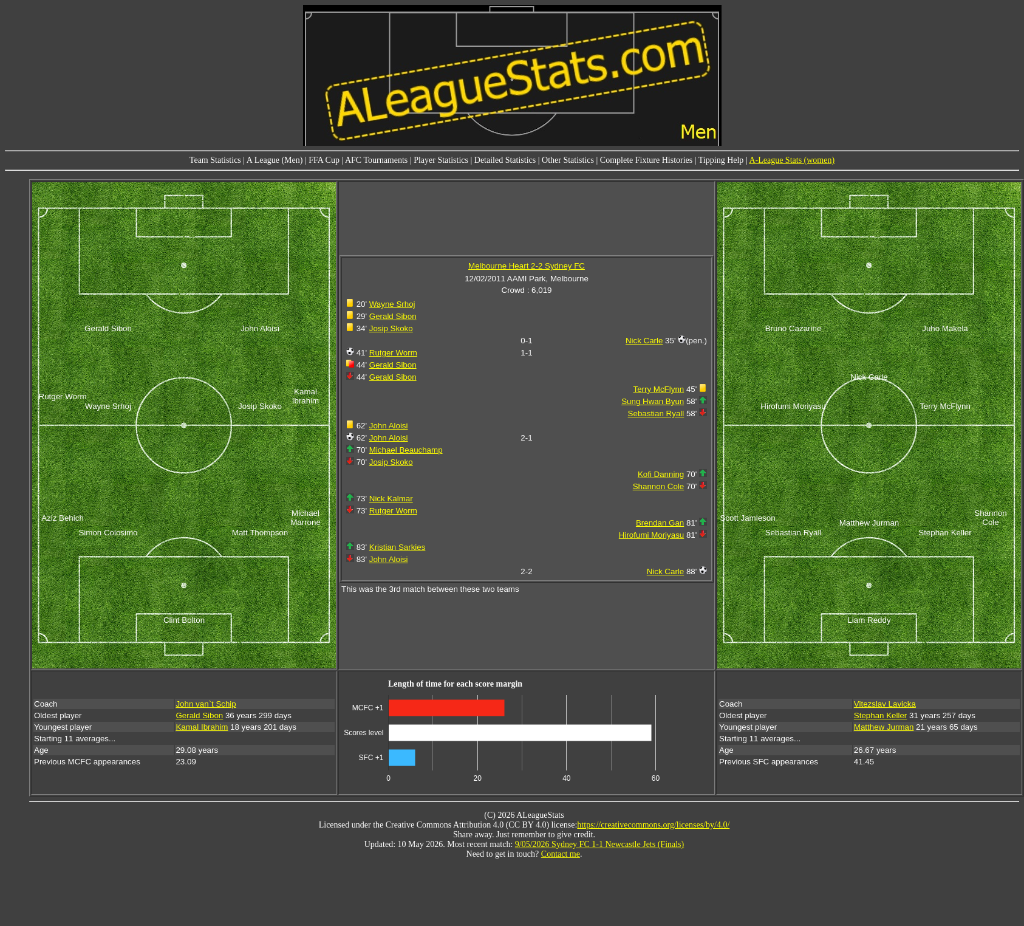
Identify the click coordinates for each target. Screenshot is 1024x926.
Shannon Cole (658, 486)
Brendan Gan (660, 522)
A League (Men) (275, 160)
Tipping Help (721, 160)
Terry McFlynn (658, 389)
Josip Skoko (391, 328)
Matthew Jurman (884, 727)
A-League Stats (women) (792, 160)
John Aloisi (388, 425)
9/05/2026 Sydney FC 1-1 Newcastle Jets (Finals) (599, 844)
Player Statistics (441, 160)
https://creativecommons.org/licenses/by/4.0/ (653, 824)
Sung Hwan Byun (652, 401)
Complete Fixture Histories (646, 160)
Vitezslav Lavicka (885, 703)
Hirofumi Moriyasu (651, 535)
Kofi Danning (661, 474)
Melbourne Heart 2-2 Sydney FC (526, 265)
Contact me (560, 854)
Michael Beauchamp (406, 449)
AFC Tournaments (376, 160)
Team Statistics (215, 160)
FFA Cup (324, 160)
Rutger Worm (393, 352)
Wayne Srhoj (392, 304)
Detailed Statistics (505, 160)
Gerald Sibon (393, 316)
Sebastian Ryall (656, 413)
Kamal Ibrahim (202, 727)
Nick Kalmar (391, 498)
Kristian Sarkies (397, 547)
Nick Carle (644, 340)
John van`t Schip (206, 703)
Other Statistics (568, 160)
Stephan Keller (880, 715)
